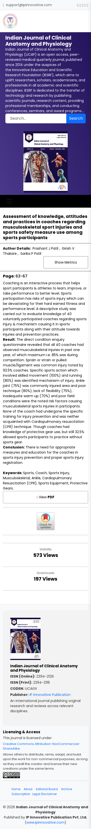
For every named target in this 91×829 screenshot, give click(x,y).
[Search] (35, 118)
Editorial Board (47, 789)
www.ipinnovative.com (45, 822)
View (45, 497)
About (28, 789)
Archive (66, 789)
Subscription (21, 794)
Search (76, 118)
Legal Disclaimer (44, 794)
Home (16, 789)
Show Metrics (66, 262)
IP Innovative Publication (50, 694)
